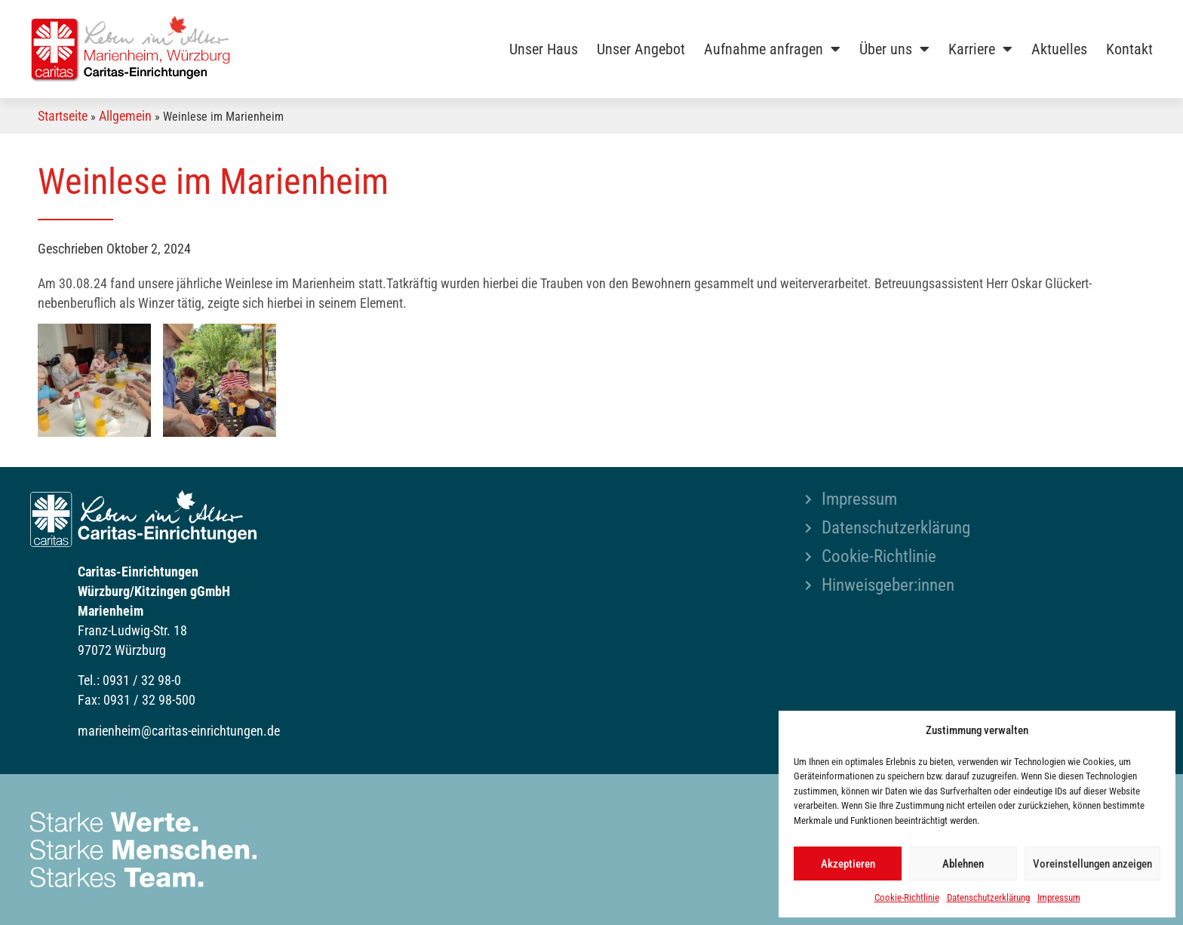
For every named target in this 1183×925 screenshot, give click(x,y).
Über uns (894, 49)
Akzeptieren (848, 864)
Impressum (1058, 897)
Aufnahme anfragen (772, 49)
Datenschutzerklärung (988, 897)
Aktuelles (1059, 49)
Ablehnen (963, 864)
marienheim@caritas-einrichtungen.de (179, 731)
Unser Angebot (641, 49)
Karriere (980, 49)
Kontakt (1129, 49)
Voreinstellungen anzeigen (1092, 864)
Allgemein (125, 116)
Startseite (63, 116)
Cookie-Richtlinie (906, 897)
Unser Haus (543, 49)
